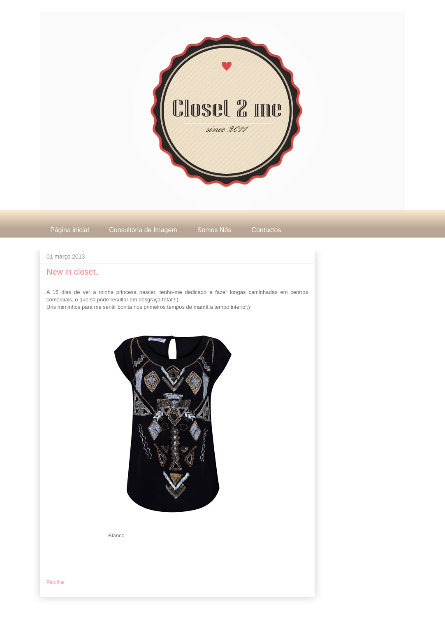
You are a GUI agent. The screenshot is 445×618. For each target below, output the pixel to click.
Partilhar (55, 582)
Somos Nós (214, 229)
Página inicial (69, 229)
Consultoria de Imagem (143, 229)
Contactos (266, 229)
